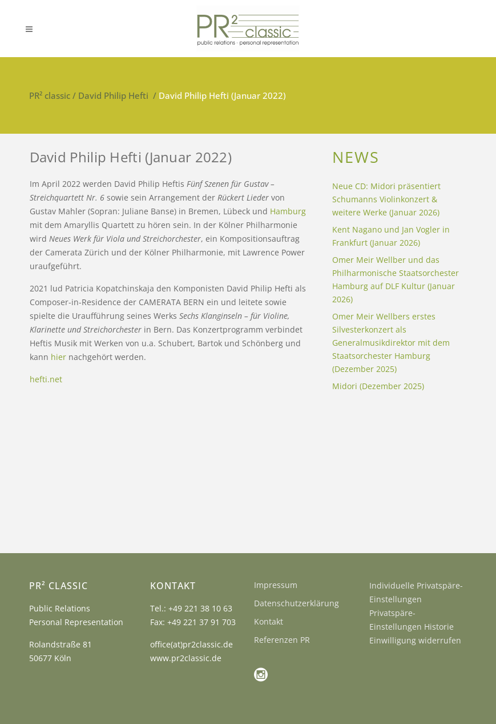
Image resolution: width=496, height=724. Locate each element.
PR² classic (49, 95)
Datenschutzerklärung (296, 603)
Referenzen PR (282, 639)
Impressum (275, 584)
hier (58, 356)
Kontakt (268, 621)
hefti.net (46, 379)
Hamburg (288, 211)
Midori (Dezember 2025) (378, 386)
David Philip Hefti (113, 95)
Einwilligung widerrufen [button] (415, 640)
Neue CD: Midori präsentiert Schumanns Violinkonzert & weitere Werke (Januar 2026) (386, 199)
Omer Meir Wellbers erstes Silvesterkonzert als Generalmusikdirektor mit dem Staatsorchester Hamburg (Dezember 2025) (391, 342)
